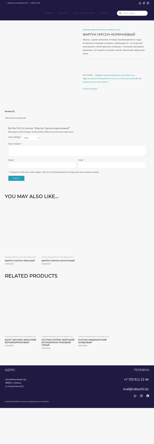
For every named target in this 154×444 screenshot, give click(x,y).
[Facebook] (144, 3)
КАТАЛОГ (64, 13)
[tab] (10, 148)
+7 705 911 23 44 (34, 3)
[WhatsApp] (140, 3)
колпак (122, 79)
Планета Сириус (90, 89)
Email (81, 197)
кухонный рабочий (133, 79)
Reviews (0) (10, 148)
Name (11, 197)
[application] (68, 13)
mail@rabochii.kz (141, 425)
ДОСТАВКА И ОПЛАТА (83, 14)
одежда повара (89, 83)
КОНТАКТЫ (102, 14)
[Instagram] (148, 3)
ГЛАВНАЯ (51, 14)
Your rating (14, 174)
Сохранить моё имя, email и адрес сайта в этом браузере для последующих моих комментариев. (54, 209)
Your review (15, 180)
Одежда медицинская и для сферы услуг (101, 30)
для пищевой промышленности (100, 79)
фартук (105, 83)
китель (116, 79)
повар (98, 83)
